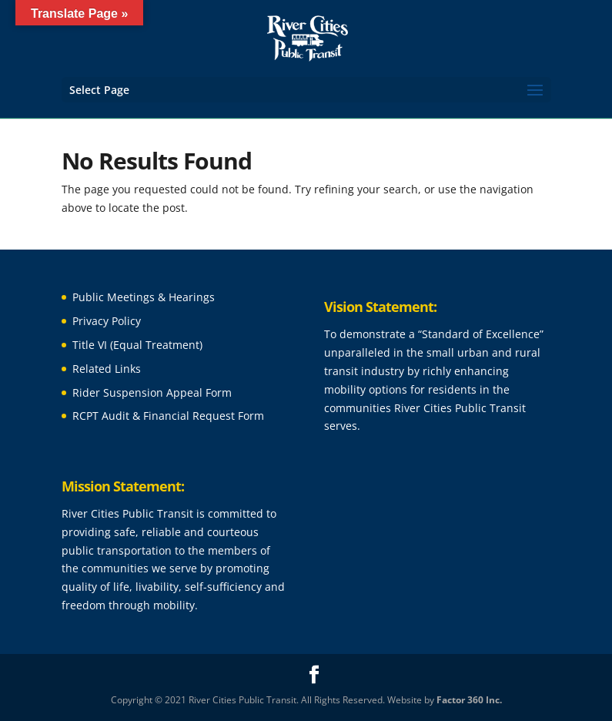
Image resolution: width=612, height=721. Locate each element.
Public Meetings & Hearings (143, 297)
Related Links (106, 368)
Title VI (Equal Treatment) (137, 344)
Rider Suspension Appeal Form (152, 392)
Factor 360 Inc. (469, 699)
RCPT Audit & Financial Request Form (168, 415)
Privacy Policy (106, 321)
